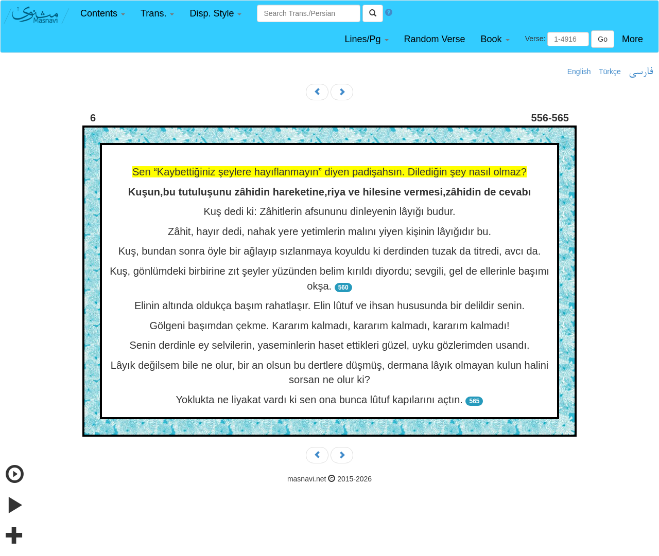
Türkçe (610, 71)
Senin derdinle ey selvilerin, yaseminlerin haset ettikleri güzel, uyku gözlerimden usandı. (329, 345)
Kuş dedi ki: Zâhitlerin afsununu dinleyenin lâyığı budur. (329, 211)
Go (603, 39)
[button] (103, 14)
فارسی (641, 72)
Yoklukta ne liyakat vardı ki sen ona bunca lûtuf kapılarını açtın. (319, 399)
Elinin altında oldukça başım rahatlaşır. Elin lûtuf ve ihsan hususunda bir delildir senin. (329, 305)
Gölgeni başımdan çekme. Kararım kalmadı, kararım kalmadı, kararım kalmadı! (329, 325)
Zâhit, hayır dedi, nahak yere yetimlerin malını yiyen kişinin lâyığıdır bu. (329, 231)
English (579, 71)
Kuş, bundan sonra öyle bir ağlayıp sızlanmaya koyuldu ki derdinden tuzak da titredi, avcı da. (329, 251)
